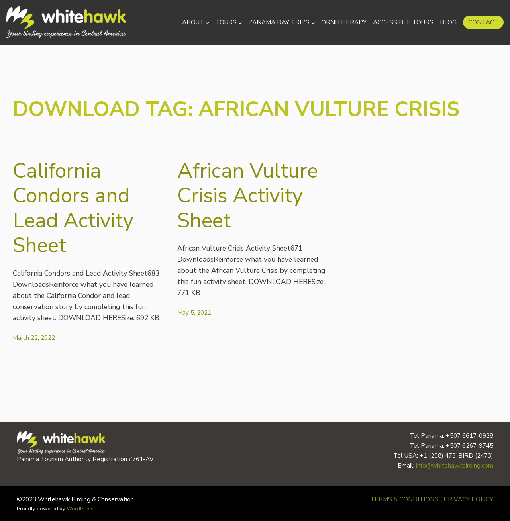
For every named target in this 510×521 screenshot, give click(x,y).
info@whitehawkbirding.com (454, 465)
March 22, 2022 (34, 337)
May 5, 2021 (194, 312)
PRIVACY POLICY (468, 499)
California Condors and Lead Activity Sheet (73, 208)
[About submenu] (207, 22)
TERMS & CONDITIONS (404, 499)
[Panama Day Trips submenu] (313, 22)
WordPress (80, 508)
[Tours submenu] (240, 22)
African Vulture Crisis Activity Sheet (247, 196)
